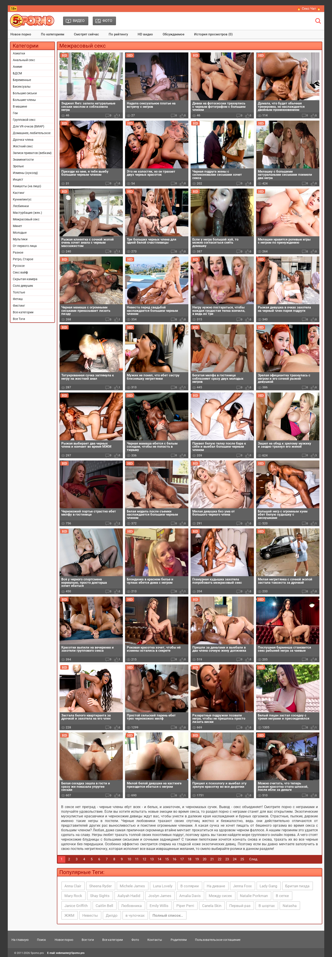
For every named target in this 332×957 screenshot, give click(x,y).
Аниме (17, 66)
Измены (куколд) (25, 173)
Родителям (179, 940)
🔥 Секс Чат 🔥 (309, 9)
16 (174, 859)
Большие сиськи (25, 93)
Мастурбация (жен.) (27, 212)
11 (137, 859)
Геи (15, 113)
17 (182, 859)
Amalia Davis (190, 895)
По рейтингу (118, 34)
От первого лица (25, 246)
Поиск (41, 940)
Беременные (22, 80)
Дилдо (112, 915)
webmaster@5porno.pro (70, 953)
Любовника (131, 905)
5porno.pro (37, 953)
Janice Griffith (76, 905)
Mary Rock (73, 895)
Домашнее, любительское (31, 133)
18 (189, 859)
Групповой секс (24, 119)
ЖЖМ (69, 915)
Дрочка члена (23, 139)
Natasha (290, 905)
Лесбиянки (21, 206)
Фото (135, 940)
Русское (19, 266)
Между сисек (220, 895)
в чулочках (135, 915)
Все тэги (88, 940)
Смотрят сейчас (86, 34)
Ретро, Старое (23, 259)
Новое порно (20, 34)
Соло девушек (23, 285)
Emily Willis (159, 905)
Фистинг (19, 305)
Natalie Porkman (254, 895)
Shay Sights (100, 895)
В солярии (189, 886)
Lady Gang (268, 886)
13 (152, 859)
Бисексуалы (22, 86)
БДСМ (17, 73)
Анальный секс (24, 60)
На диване (216, 886)
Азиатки (19, 53)
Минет (17, 226)
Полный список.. (167, 915)
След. (253, 859)
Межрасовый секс (26, 219)
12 (144, 859)
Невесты (90, 915)
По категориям (52, 34)
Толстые (19, 292)
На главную (20, 940)
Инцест (18, 179)
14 (159, 859)
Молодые (20, 232)
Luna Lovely (162, 886)
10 (129, 859)
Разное (18, 252)
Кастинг (19, 192)
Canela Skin (211, 905)
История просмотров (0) (213, 34)
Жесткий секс (23, 146)
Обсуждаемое (173, 34)
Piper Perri (185, 905)
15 (167, 859)
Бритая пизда (297, 886)
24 (234, 859)
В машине (20, 106)
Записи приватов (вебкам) (32, 153)
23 (227, 859)
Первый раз (240, 905)
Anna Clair (72, 886)
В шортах (267, 905)
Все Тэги (19, 319)
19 (197, 859)
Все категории (23, 312)
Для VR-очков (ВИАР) (28, 126)
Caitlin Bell (104, 905)
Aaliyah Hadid (129, 895)
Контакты (154, 940)
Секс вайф (20, 272)
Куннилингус (22, 199)
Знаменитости (23, 159)
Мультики (20, 239)
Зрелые (18, 166)
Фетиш (18, 299)
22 (219, 859)
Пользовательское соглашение (217, 940)
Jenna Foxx (242, 886)
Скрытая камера (25, 279)
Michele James (132, 886)
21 (212, 859)
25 (242, 859)
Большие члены (24, 100)
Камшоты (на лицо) (27, 186)
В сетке (282, 895)
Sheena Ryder (100, 886)
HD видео (145, 34)
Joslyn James (159, 895)
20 (204, 859)
